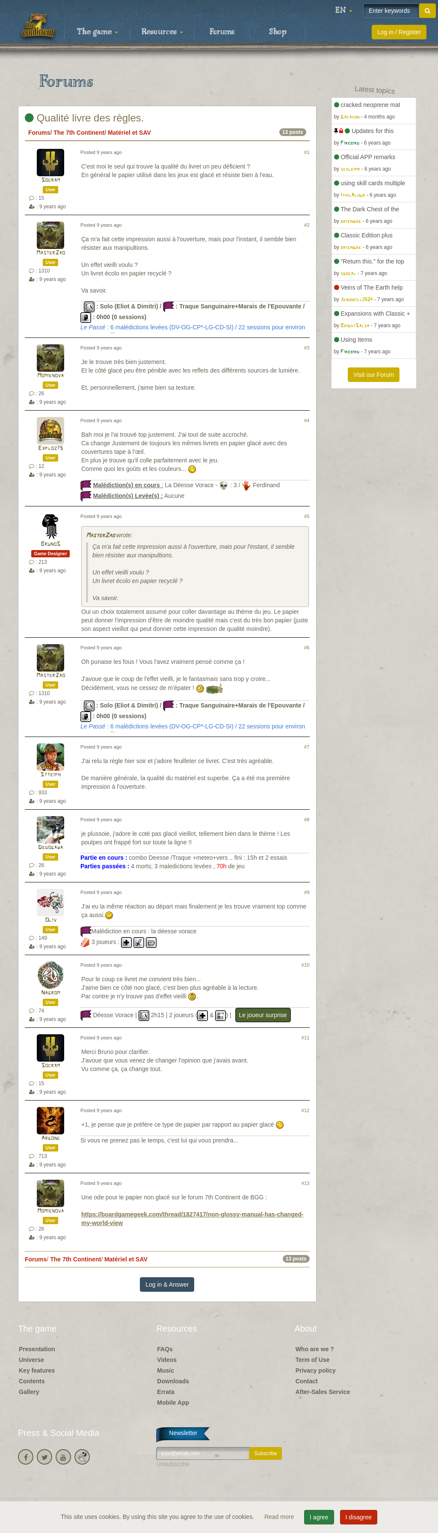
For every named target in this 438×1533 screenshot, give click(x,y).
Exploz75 (50, 448)
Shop (278, 32)
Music (165, 1370)
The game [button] (97, 32)
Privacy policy (316, 1370)
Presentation (37, 1349)
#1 (306, 152)
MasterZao (50, 253)
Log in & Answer (167, 1284)
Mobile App (173, 1402)
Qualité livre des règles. (84, 118)
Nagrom (50, 993)
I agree (319, 1517)
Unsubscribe (172, 1464)
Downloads (173, 1381)
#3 (306, 347)
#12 (306, 1110)
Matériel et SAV (129, 132)
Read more (280, 1516)
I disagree (359, 1517)
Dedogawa (50, 847)
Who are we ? (315, 1349)
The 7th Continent (78, 132)
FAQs (165, 1349)
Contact (307, 1381)
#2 (306, 225)
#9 (306, 892)
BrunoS (50, 544)
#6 (306, 647)
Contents (32, 1381)
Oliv (50, 920)
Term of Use (313, 1359)
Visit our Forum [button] (373, 374)
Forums (222, 32)
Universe (31, 1359)
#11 (306, 1037)
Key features (37, 1370)
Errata (165, 1391)
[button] (344, 10)
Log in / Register (399, 32)
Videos (167, 1359)
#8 (306, 819)
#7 (306, 746)
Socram (50, 180)
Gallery (29, 1391)
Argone (50, 1138)
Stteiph (50, 775)
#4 (306, 420)
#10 (306, 965)
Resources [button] (162, 32)
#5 (306, 516)
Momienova (50, 376)
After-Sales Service (323, 1391)
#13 (306, 1183)
